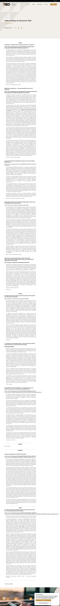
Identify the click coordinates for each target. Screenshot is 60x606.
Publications (39, 4)
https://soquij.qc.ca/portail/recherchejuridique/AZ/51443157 (16, 205)
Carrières (55, 0)
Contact (53, 4)
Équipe (33, 4)
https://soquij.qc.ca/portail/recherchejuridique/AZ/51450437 (17, 298)
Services (28, 4)
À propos (46, 4)
